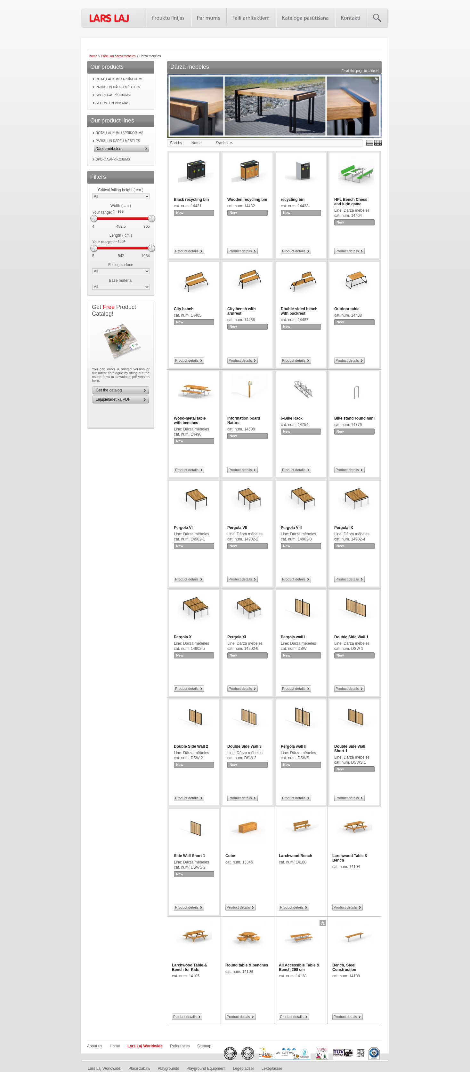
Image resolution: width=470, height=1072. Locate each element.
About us (94, 1046)
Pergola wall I (293, 637)
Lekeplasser (272, 1068)
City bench (183, 309)
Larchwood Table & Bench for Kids (189, 967)
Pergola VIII (291, 527)
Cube (230, 856)
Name (196, 143)
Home (115, 1046)
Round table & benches (246, 965)
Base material (120, 280)
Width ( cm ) (120, 205)
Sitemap (204, 1046)
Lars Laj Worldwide (145, 1046)
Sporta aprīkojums (113, 95)
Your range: (102, 212)
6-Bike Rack (292, 418)
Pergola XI (236, 637)
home (93, 56)
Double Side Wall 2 (191, 746)
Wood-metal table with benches (190, 420)
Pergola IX (343, 527)
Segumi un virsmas (112, 103)
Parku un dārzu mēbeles (118, 56)
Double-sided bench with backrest (299, 311)
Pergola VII (237, 527)
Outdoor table (347, 309)
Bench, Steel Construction (344, 967)
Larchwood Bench (295, 856)
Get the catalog (109, 390)
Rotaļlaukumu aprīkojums (119, 79)
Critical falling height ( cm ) (120, 190)
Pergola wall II (293, 746)
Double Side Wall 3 (244, 746)
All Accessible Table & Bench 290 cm (299, 967)
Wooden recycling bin (247, 199)
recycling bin (292, 199)
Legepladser (243, 1068)
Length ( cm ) (120, 235)
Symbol (224, 143)
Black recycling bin (191, 199)
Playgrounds (168, 1068)
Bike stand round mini (354, 418)
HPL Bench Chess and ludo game (350, 201)
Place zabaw (139, 1068)
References (180, 1046)
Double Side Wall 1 (351, 637)
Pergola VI (183, 527)
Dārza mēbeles (108, 148)
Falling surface (120, 265)
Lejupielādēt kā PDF (113, 399)
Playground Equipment (206, 1068)
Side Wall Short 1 (189, 856)
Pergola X (182, 637)
